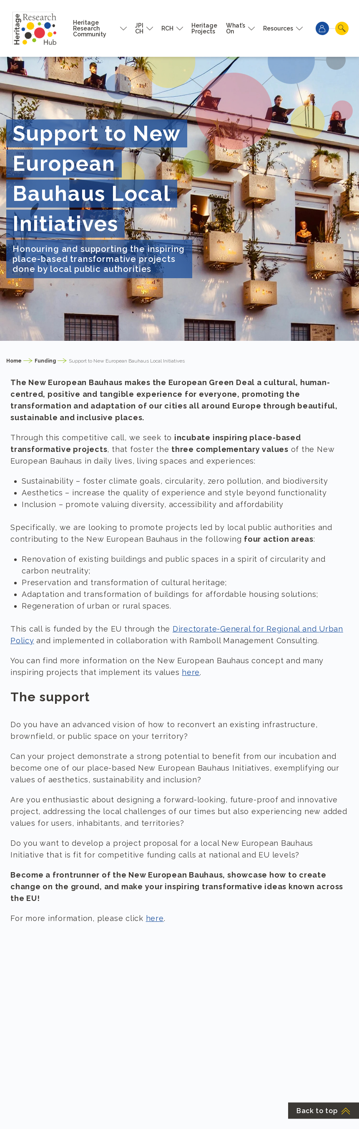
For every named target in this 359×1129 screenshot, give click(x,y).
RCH (167, 28)
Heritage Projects (204, 28)
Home (14, 361)
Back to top (323, 1111)
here (191, 672)
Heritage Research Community (89, 28)
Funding (45, 361)
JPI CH (139, 28)
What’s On (235, 28)
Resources (278, 28)
